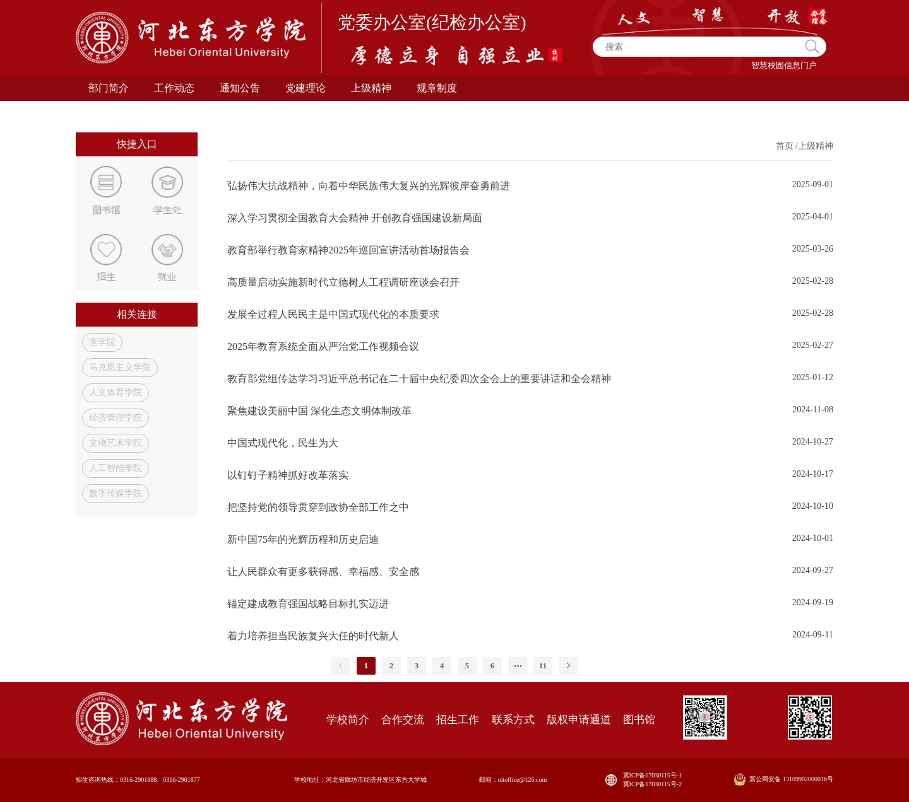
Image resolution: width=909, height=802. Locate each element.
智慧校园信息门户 (784, 65)
